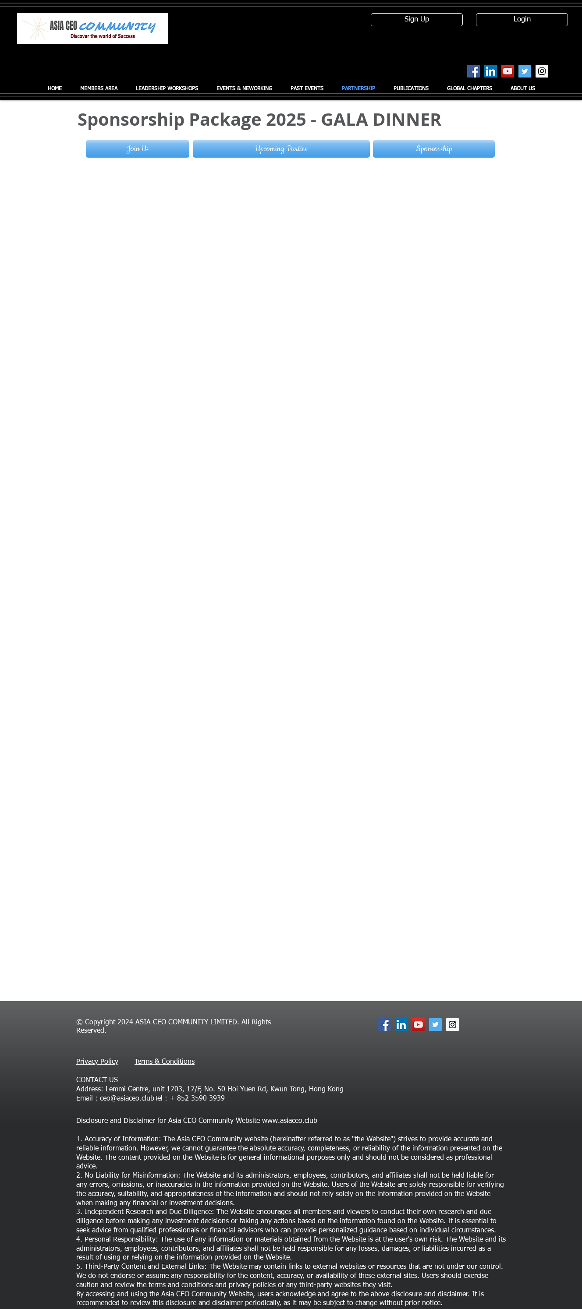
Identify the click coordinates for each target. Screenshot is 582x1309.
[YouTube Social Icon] (507, 71)
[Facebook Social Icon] (473, 71)
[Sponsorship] (434, 149)
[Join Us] (137, 149)
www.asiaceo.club (289, 1121)
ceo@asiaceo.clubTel (131, 1098)
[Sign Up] (417, 19)
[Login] (522, 19)
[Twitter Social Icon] (524, 71)
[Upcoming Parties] (281, 149)
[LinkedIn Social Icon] (490, 71)
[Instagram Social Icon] (542, 71)
